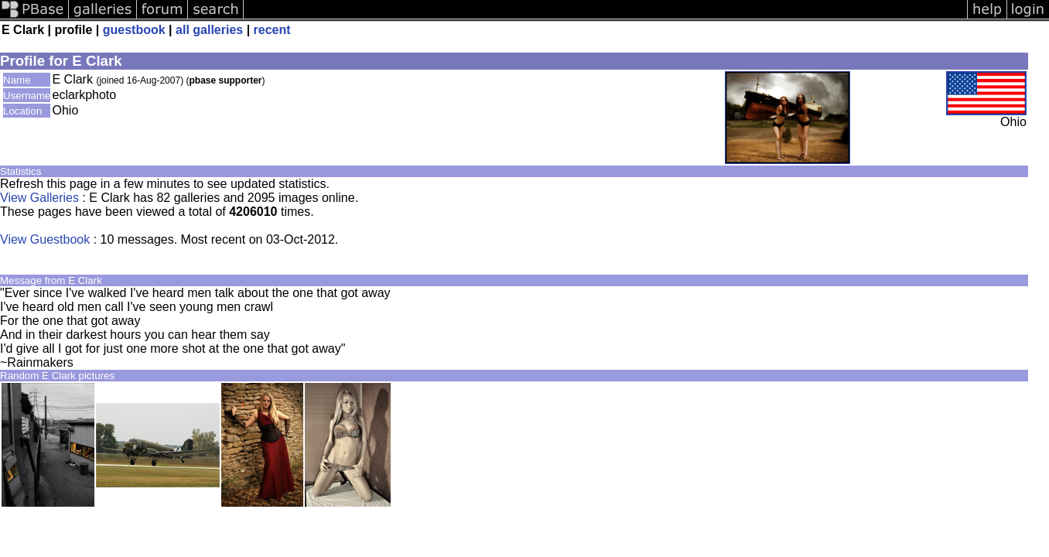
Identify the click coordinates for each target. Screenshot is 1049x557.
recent (272, 29)
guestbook (134, 29)
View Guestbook (45, 239)
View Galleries (39, 197)
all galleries (209, 29)
